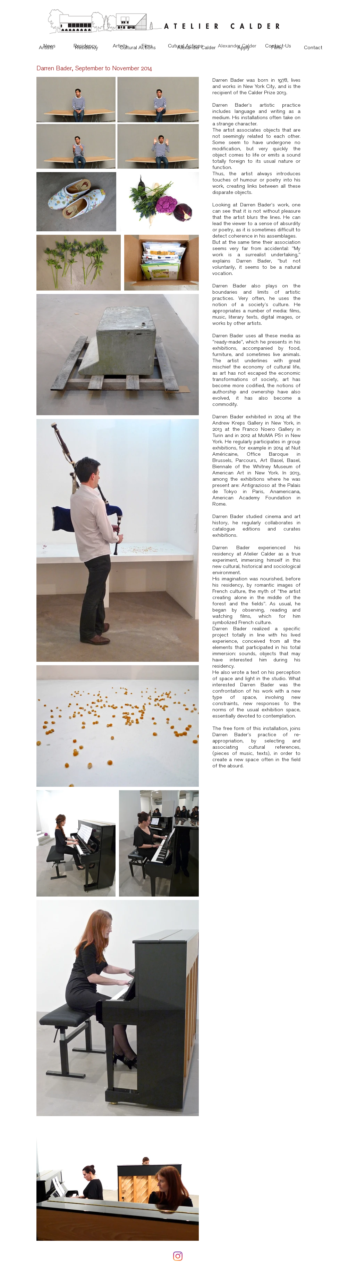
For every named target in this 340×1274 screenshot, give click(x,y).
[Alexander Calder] (237, 45)
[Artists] (120, 45)
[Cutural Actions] (185, 45)
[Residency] (85, 45)
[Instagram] (177, 1256)
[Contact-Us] (278, 45)
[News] (49, 45)
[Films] (147, 45)
